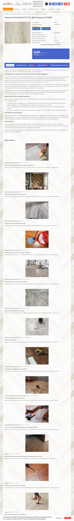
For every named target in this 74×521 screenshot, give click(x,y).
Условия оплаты (7, 477)
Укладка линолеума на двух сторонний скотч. (56, 357)
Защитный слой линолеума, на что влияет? (13, 390)
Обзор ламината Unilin (10, 226)
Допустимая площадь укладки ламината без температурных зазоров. (35, 259)
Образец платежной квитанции (11, 479)
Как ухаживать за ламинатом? (57, 389)
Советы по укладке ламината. (34, 291)
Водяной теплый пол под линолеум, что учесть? (14, 453)
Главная (6, 14)
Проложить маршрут (44, 492)
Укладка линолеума (31, 475)
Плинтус (51, 483)
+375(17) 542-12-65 (38, 4)
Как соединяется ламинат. (56, 291)
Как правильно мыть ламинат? (12, 421)
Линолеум (52, 475)
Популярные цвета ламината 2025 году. (58, 164)
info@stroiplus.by (9, 503)
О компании (57, 9)
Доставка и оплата (36, 9)
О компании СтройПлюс (9, 473)
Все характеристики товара (50, 44)
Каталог (51, 471)
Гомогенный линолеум (55, 481)
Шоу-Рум (26, 9)
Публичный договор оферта (10, 481)
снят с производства (15, 14)
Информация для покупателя (59, 65)
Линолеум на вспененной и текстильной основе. (56, 324)
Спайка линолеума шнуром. (34, 389)
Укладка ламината (31, 473)
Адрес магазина (7, 486)
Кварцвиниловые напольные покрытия (35, 324)
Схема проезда (42, 494)
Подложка (52, 485)
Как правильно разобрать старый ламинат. (36, 227)
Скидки (17, 9)
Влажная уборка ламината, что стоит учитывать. (14, 195)
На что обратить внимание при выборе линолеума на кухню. (12, 357)
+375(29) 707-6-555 (37, 3)
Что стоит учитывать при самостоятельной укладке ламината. (14, 258)
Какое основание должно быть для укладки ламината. (13, 164)
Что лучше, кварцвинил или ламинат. (59, 226)
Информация (7, 471)
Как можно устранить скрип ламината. (56, 258)
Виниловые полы (53, 477)
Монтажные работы (32, 471)
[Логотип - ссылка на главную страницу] (14, 494)
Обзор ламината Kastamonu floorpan (59, 195)
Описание (10, 65)
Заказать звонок (37, 6)
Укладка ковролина (31, 479)
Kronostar (57, 24)
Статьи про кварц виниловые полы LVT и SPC (54, 223)
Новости (29, 255)
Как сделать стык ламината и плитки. (14, 323)
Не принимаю (59, 518)
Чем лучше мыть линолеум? (56, 421)
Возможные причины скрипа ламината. (12, 291)
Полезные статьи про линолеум (54, 321)
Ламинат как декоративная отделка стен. (36, 164)
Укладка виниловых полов (33, 477)
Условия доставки (7, 475)
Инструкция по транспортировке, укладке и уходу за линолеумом (11, 484)
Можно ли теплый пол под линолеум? (37, 452)
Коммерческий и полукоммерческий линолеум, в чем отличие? (59, 453)
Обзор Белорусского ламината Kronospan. (35, 195)
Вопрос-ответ (43, 65)
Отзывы (32, 65)
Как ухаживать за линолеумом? (35, 421)
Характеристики (21, 65)
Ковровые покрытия (54, 479)
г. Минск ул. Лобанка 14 (45, 496)
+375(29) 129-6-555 (38, 1)
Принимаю (67, 518)
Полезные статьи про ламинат (9, 160)
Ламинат (51, 473)
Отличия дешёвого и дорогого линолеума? (35, 357)
